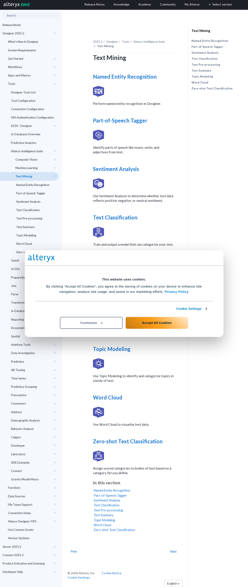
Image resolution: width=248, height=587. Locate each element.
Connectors (33, 403)
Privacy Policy (177, 292)
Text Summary (25, 227)
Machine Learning (35, 168)
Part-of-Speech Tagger (30, 193)
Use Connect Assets (21, 529)
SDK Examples (33, 462)
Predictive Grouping (33, 386)
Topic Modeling (25, 235)
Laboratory (33, 454)
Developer (33, 445)
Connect (33, 471)
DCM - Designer (33, 126)
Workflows (31, 67)
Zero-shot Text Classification (128, 441)
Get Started (31, 58)
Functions (31, 487)
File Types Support (31, 504)
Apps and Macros (31, 75)
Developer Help (29, 572)
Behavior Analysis (33, 429)
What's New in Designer (23, 41)
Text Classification (27, 210)
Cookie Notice (111, 573)
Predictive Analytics (23, 143)
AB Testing (33, 370)
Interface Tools (33, 344)
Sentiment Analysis (27, 201)
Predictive (33, 361)
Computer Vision (35, 159)
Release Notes (12, 25)
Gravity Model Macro (33, 479)
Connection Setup (31, 513)
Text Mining (35, 176)
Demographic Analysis (33, 420)
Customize (91, 323)
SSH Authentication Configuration (32, 117)
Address (33, 412)
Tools (31, 83)
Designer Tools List (23, 92)
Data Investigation (33, 353)
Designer (112, 41)
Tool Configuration (23, 100)
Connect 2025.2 (29, 555)
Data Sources (31, 496)
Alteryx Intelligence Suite (33, 151)
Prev (74, 551)
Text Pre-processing (28, 218)
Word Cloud (23, 243)
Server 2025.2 (29, 546)
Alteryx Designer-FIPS (31, 521)
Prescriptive (33, 395)
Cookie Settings (189, 308)
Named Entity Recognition (32, 185)
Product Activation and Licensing (29, 563)
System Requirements (22, 50)
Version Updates (18, 538)
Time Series (33, 378)
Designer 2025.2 (29, 33)
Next (173, 551)
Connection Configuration (27, 109)
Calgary (33, 437)
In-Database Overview (25, 134)
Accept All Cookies (157, 323)
